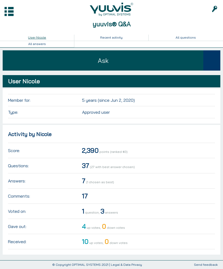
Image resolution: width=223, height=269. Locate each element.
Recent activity (111, 37)
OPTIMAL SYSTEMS (86, 265)
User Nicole (37, 37)
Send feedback (206, 265)
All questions (186, 37)
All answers (37, 44)
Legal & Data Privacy (126, 265)
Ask (103, 60)
